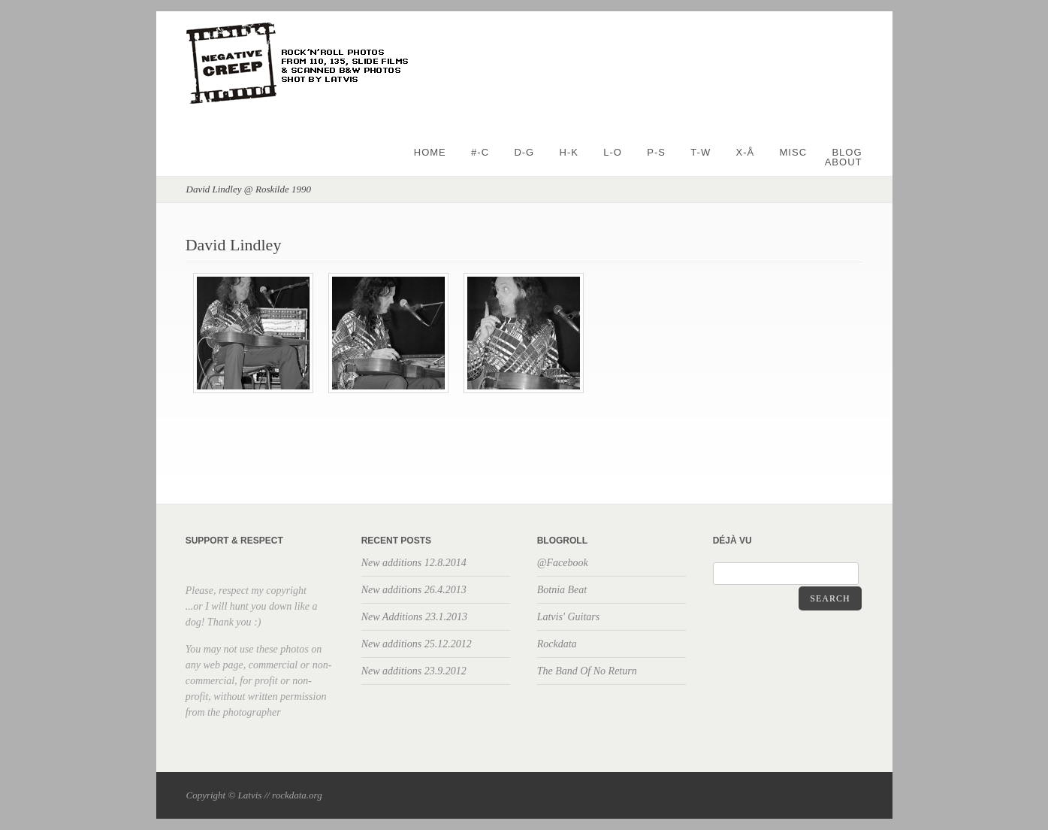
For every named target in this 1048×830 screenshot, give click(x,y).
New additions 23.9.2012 (414, 671)
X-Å (745, 152)
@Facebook (562, 562)
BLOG (847, 152)
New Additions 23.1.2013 (414, 616)
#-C (480, 152)
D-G (524, 152)
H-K (569, 152)
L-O (612, 152)
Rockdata (557, 644)
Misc (794, 152)
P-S (656, 152)
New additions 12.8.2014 (414, 562)
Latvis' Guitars (568, 616)
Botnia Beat (562, 589)
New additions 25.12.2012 (416, 644)
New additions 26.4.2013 (414, 589)
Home (430, 152)
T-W (700, 152)
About (843, 162)
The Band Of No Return (587, 671)
